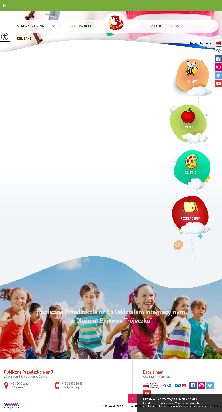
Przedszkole (80, 26)
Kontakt (24, 38)
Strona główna (30, 26)
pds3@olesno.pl (71, 387)
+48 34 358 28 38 (72, 383)
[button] (4, 5)
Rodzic (156, 26)
